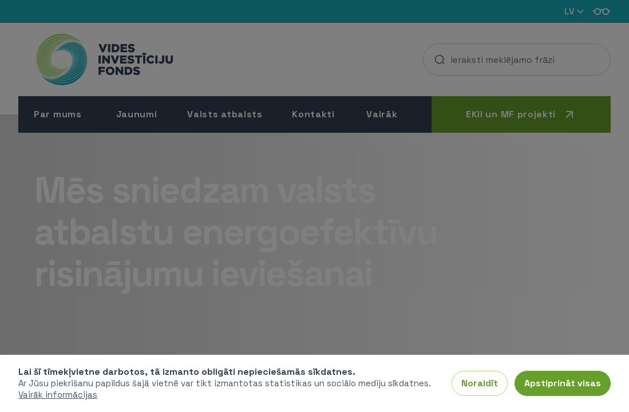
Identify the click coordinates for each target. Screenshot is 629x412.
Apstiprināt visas (562, 383)
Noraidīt (479, 383)
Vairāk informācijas (57, 394)
